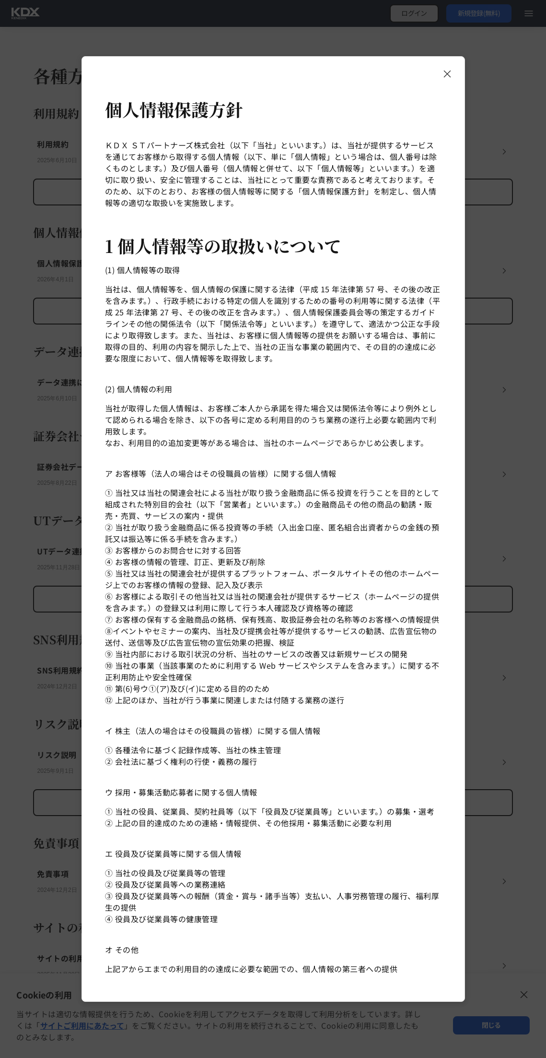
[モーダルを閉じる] (447, 74)
